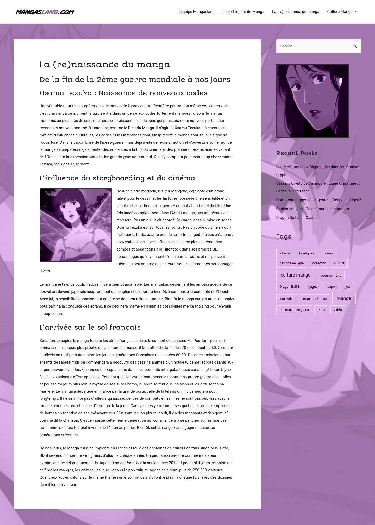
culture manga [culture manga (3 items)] (296, 275)
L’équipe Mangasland (196, 11)
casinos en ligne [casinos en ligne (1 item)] (291, 263)
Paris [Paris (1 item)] (321, 310)
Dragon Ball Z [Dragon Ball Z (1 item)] (289, 287)
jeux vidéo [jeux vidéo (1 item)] (287, 299)
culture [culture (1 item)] (339, 263)
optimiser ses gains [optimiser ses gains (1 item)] (294, 310)
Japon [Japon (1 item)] (332, 287)
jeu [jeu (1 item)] (347, 287)
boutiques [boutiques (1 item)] (306, 253)
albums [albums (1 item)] (285, 253)
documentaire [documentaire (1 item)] (330, 275)
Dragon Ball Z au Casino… (298, 217)
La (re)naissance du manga (295, 11)
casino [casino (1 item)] (328, 253)
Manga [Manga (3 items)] (344, 298)
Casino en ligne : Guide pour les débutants (312, 209)
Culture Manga (340, 11)
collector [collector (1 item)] (319, 263)
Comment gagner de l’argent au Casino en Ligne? (318, 200)
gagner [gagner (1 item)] (313, 287)
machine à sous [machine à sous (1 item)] (315, 299)
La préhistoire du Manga (243, 11)
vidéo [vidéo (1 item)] (338, 310)
